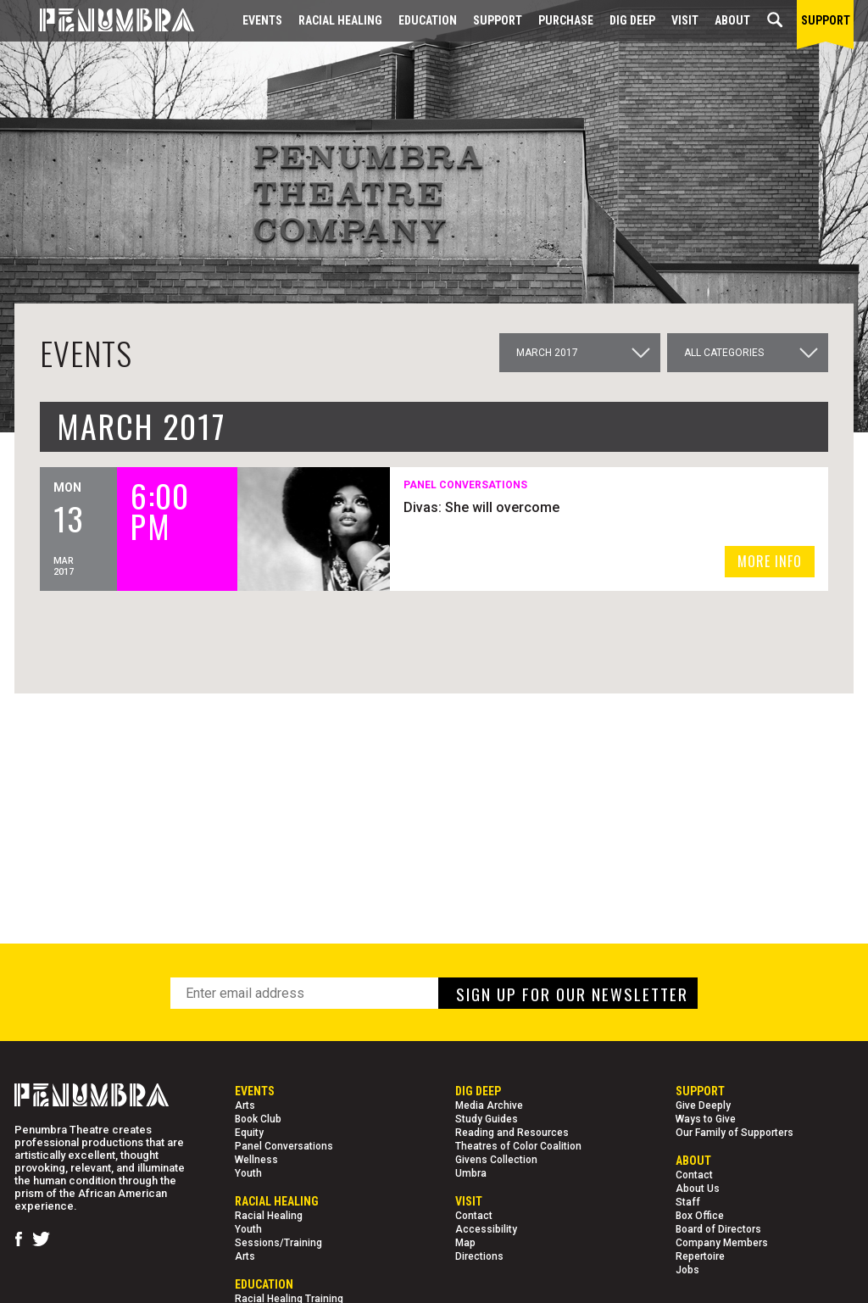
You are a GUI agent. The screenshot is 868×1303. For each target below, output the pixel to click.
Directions (479, 1256)
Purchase (565, 20)
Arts (245, 1105)
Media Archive (489, 1105)
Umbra (471, 1173)
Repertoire (700, 1256)
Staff (688, 1202)
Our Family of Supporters (734, 1133)
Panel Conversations (284, 1146)
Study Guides (486, 1119)
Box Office (700, 1216)
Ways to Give (706, 1119)
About (732, 20)
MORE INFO (769, 561)
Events (262, 20)
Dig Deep (632, 20)
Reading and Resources (512, 1133)
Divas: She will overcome (484, 507)
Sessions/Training (278, 1243)
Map (465, 1243)
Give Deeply (703, 1105)
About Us (698, 1188)
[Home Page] (104, 21)
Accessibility (486, 1229)
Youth (248, 1173)
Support (497, 20)
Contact (473, 1216)
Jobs (687, 1270)
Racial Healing (340, 20)
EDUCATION (427, 20)
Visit (684, 20)
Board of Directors (718, 1229)
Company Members (722, 1243)
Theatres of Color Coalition (518, 1146)
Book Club (258, 1119)
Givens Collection (496, 1160)
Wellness (256, 1160)
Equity (249, 1133)
